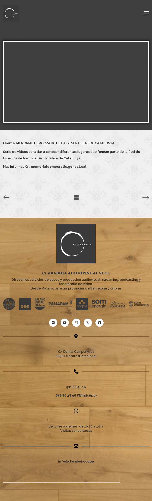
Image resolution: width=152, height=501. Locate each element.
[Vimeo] (53, 323)
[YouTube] (65, 323)
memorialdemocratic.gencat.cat (58, 167)
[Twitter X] (88, 323)
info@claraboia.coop (76, 461)
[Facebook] (99, 323)
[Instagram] (76, 323)
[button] (146, 13)
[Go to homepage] (11, 13)
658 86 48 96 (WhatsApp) (76, 395)
